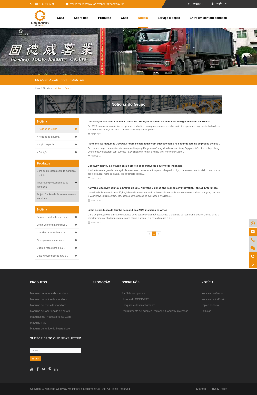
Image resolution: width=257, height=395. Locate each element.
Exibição (206, 311)
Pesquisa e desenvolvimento (138, 305)
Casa (60, 17)
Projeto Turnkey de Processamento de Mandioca (56, 196)
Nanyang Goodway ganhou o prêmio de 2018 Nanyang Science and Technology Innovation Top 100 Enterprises (153, 187)
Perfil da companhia (133, 293)
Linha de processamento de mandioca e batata (56, 173)
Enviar (35, 358)
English (219, 3)
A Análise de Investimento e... (52, 232)
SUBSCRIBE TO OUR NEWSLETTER (55, 338)
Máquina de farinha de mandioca (49, 293)
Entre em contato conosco (208, 17)
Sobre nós (81, 17)
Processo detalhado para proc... (53, 217)
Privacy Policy (218, 388)
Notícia (143, 17)
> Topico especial (45, 144)
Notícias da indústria (213, 299)
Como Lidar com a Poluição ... (52, 224)
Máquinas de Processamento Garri (50, 316)
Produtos (104, 17)
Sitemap (201, 388)
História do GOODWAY (135, 299)
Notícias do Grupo (62, 88)
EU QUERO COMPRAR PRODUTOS (59, 79)
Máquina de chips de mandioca (48, 305)
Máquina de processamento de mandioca (57, 184)
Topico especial (210, 305)
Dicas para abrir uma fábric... (51, 240)
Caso (124, 17)
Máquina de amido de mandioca (49, 299)
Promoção (101, 282)
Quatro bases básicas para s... (52, 255)
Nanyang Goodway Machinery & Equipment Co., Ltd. (75, 388)
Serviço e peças (169, 17)
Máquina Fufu (38, 322)
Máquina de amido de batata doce (50, 328)
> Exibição (42, 152)
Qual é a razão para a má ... (51, 248)
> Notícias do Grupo (47, 129)
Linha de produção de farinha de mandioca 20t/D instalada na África (127, 210)
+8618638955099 (42, 4)
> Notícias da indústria (48, 136)
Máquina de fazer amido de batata (50, 311)
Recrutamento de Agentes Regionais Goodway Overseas (155, 311)
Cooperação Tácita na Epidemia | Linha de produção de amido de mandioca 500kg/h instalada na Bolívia (149, 121)
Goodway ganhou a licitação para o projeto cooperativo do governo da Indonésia (135, 165)
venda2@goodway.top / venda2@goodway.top (95, 4)
